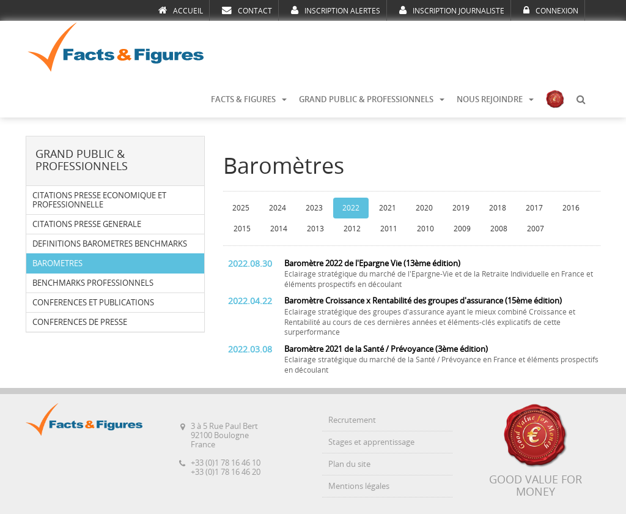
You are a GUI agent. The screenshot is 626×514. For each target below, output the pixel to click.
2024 (277, 208)
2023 (314, 208)
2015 (242, 229)
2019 (461, 208)
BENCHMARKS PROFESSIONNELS (92, 283)
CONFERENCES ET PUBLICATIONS (93, 302)
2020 (424, 208)
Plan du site (349, 464)
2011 (388, 229)
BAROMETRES (57, 263)
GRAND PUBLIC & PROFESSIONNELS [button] (371, 99)
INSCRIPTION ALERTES (335, 10)
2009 (462, 229)
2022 (350, 208)
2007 (535, 229)
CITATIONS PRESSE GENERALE (86, 224)
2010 (425, 229)
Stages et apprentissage (371, 442)
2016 (571, 208)
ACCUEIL (180, 10)
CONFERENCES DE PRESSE (79, 322)
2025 (240, 208)
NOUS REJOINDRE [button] (495, 99)
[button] (580, 100)
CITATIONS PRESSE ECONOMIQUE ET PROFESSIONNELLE (99, 200)
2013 (315, 229)
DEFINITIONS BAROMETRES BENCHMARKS (109, 243)
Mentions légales (358, 486)
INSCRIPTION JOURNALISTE (451, 10)
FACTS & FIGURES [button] (249, 99)
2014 (278, 229)
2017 (534, 208)
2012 (352, 229)
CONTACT (247, 10)
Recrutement (352, 420)
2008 (498, 229)
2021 (387, 208)
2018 (497, 208)
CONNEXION (550, 10)
